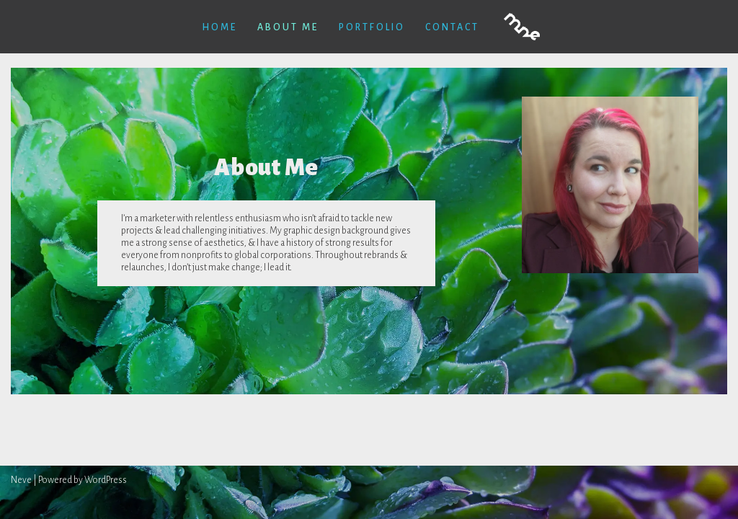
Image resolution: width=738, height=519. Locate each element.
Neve (21, 480)
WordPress (105, 480)
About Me (288, 27)
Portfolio (372, 27)
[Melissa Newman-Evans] (522, 26)
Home (219, 27)
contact (452, 27)
